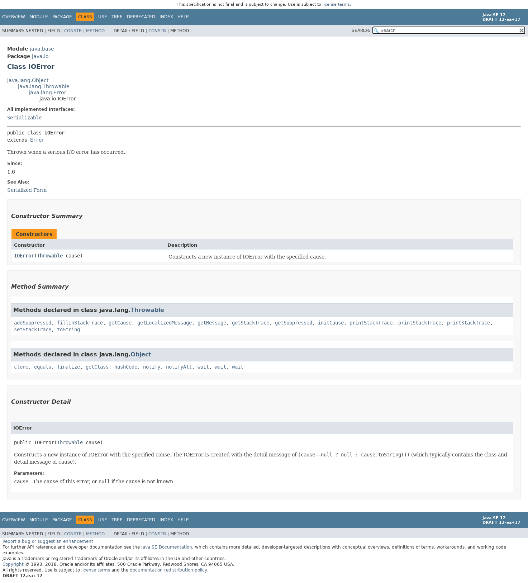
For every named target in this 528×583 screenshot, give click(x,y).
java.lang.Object (27, 80)
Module (38, 16)
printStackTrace (371, 323)
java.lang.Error (47, 92)
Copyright (13, 564)
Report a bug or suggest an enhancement (48, 541)
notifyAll (179, 367)
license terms (336, 4)
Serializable (24, 117)
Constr (73, 30)
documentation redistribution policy (168, 570)
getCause (120, 323)
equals (42, 367)
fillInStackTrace (80, 323)
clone (21, 367)
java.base (42, 49)
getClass (97, 367)
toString (68, 329)
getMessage (212, 323)
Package (62, 16)
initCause (331, 323)
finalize (68, 367)
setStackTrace (32, 329)
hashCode (125, 367)
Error (37, 140)
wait (203, 367)
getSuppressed (293, 323)
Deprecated (141, 16)
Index (166, 16)
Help (183, 16)
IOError (24, 256)
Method (95, 30)
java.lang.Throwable (44, 86)
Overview (13, 16)
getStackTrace (250, 323)
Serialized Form (27, 190)
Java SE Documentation (166, 547)
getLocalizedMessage (164, 323)
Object (140, 354)
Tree (117, 16)
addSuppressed (32, 323)
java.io (40, 56)
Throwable (50, 256)
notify (151, 367)
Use (102, 16)
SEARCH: (361, 30)
